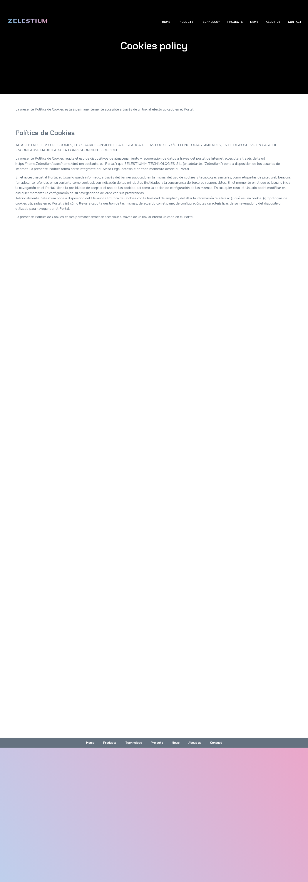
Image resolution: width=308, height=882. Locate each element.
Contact (294, 22)
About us (273, 22)
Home (166, 22)
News (254, 22)
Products (185, 22)
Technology (210, 22)
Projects (235, 22)
